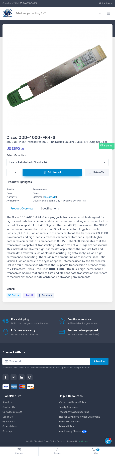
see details (50, 196)
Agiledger (83, 441)
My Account (9, 421)
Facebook (45, 295)
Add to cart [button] (52, 172)
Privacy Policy (66, 426)
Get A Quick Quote (12, 412)
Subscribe (99, 361)
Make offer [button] (96, 172)
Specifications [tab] (50, 208)
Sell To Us (8, 416)
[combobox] (57, 13)
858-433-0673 (28, 3)
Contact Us (9, 407)
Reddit (29, 295)
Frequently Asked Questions (74, 412)
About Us (7, 402)
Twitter (14, 295)
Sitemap (7, 431)
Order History (10, 426)
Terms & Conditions (69, 421)
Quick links (104, 3)
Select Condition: (17, 155)
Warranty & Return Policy (72, 402)
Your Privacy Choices (73, 431)
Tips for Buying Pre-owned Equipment (79, 416)
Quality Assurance (68, 407)
